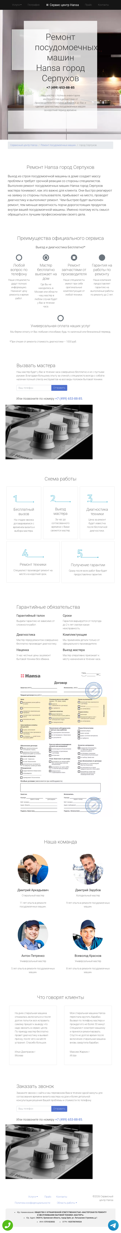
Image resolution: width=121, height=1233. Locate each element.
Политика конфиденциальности (32, 1202)
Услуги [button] (16, 4)
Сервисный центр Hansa (23, 145)
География (33, 4)
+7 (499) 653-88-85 (60, 87)
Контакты (103, 4)
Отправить (59, 387)
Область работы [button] (66, 1202)
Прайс (88, 4)
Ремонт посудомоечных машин (58, 145)
